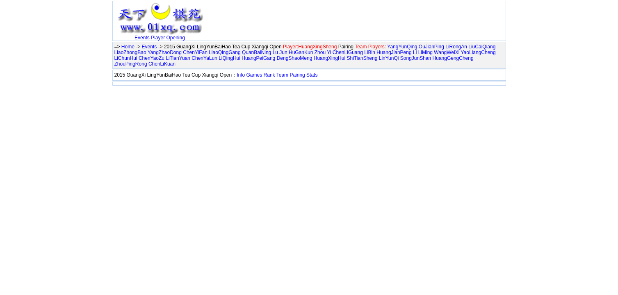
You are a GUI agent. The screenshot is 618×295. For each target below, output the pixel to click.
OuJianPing (431, 47)
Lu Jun (280, 52)
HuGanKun (301, 52)
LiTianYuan (178, 58)
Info (241, 75)
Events (142, 38)
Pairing (297, 75)
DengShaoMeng (294, 58)
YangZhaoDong (165, 52)
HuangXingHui (329, 58)
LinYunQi (389, 58)
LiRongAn (456, 47)
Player (158, 38)
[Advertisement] (303, 15)
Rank (269, 75)
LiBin (369, 52)
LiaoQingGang (224, 52)
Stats (311, 75)
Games (254, 75)
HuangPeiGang (258, 58)
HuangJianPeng (393, 52)
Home (128, 47)
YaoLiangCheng (478, 52)
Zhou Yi (323, 52)
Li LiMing (423, 52)
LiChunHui (125, 58)
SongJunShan (415, 58)
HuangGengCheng (453, 58)
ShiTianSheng (362, 58)
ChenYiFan (195, 52)
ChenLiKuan (162, 64)
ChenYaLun (204, 58)
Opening (175, 38)
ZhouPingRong (130, 64)
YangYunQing (402, 47)
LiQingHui (229, 58)
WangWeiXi (446, 52)
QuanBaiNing (256, 52)
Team (282, 75)
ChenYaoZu (151, 58)
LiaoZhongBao (130, 52)
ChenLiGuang (348, 52)
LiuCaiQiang (481, 47)
